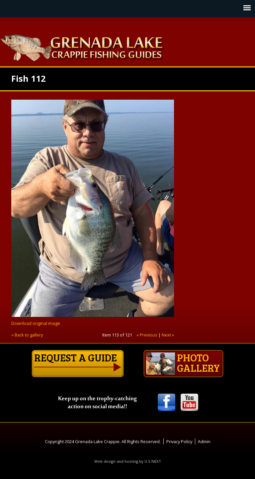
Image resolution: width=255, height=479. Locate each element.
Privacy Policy (179, 441)
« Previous (146, 335)
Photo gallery (183, 362)
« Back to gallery (27, 335)
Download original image (35, 323)
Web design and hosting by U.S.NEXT (127, 461)
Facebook (166, 403)
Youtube (189, 403)
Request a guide (75, 357)
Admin (204, 441)
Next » (168, 335)
